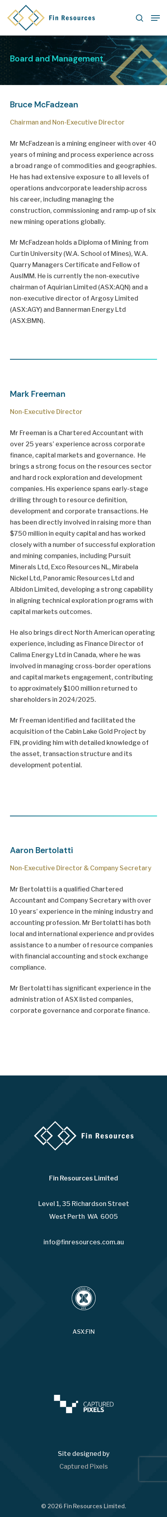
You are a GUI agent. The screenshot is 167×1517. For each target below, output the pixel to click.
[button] (155, 18)
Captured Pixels (83, 1466)
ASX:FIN (84, 1331)
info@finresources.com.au (83, 1242)
